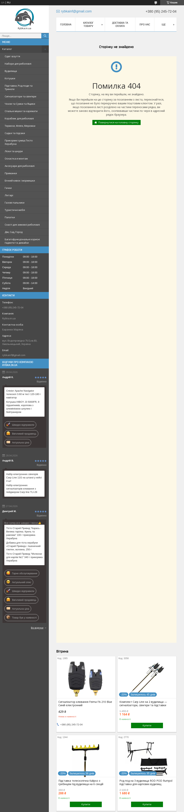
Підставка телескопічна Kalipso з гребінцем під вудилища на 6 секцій (80, 782)
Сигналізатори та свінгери (20, 96)
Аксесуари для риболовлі (20, 166)
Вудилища (11, 71)
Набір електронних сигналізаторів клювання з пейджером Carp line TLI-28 (21, 488)
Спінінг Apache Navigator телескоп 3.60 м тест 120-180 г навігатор (23, 394)
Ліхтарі (9, 195)
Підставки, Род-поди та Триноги (18, 87)
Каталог (7, 49)
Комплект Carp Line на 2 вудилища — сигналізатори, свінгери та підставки (143, 703)
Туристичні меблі (15, 210)
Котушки (10, 78)
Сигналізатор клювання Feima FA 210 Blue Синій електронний (85, 703)
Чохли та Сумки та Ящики (20, 103)
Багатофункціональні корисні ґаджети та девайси (22, 241)
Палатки (10, 217)
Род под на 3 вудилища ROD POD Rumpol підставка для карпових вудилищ (145, 782)
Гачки (8, 188)
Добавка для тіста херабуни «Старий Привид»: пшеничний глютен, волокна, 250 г (23, 546)
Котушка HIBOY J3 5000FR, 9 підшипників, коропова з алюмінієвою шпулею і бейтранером (22, 406)
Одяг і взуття (12, 56)
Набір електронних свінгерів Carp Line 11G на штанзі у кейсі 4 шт (24, 477)
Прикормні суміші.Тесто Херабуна (19, 142)
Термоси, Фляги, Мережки (20, 125)
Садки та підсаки (15, 133)
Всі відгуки (37, 627)
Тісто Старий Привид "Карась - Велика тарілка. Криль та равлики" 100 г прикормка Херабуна (23, 533)
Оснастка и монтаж (16, 158)
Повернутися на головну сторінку (118, 122)
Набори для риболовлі (18, 63)
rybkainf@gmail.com (13, 355)
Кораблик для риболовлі (19, 118)
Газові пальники (14, 202)
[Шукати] (45, 36)
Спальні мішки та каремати (21, 111)
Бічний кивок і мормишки (20, 180)
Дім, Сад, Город (14, 232)
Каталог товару (88, 24)
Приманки (11, 173)
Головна (65, 24)
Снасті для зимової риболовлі (22, 224)
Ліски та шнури (14, 151)
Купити (147, 725)
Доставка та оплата (120, 24)
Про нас (145, 24)
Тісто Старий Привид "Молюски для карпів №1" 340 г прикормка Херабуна (24, 557)
